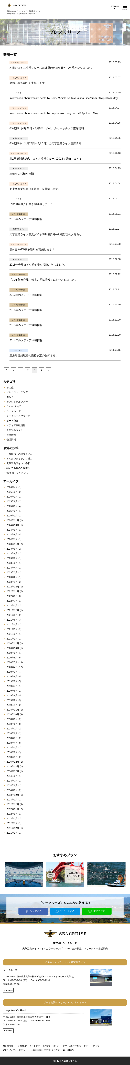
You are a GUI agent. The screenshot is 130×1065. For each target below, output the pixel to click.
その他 (10, 387)
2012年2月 (12, 818)
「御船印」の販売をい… (19, 454)
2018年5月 (12, 738)
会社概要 (22, 1046)
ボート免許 (12, 420)
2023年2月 (12, 577)
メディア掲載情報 (15, 425)
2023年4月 (12, 567)
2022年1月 (12, 605)
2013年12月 (12, 795)
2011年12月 (12, 828)
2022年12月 (12, 586)
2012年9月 (12, 814)
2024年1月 (12, 539)
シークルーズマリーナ (18, 416)
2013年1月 (12, 799)
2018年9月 (12, 719)
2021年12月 (12, 610)
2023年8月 (12, 553)
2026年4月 (12, 487)
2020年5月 (12, 662)
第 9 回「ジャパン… (17, 473)
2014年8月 (12, 776)
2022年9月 (12, 596)
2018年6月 (12, 733)
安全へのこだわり (71, 1046)
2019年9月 (12, 676)
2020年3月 (12, 672)
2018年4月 (12, 743)
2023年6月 (12, 558)
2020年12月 (12, 643)
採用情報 (9, 1046)
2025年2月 (12, 511)
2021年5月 (12, 624)
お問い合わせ (51, 1046)
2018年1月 (12, 757)
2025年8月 (12, 501)
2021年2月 (12, 634)
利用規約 (69, 1050)
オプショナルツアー (17, 401)
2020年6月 (12, 657)
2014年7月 (12, 780)
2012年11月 (12, 809)
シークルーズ (13, 411)
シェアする (36, 911)
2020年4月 (12, 667)
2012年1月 (12, 823)
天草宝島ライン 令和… (19, 463)
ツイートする (67, 911)
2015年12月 (12, 766)
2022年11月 (12, 591)
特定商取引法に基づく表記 (46, 1050)
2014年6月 (12, 785)
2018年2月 (12, 752)
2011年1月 (12, 833)
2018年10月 (12, 714)
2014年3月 (12, 790)
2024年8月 (12, 534)
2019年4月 (12, 695)
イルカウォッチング (17, 392)
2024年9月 (12, 530)
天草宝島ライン (14, 430)
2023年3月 (12, 572)
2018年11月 (12, 709)
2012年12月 (12, 804)
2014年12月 (12, 771)
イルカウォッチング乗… (19, 458)
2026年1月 (12, 496)
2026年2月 (12, 492)
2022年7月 (12, 601)
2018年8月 (12, 724)
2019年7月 (12, 686)
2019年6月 (12, 691)
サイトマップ (92, 1046)
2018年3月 (12, 747)
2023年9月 (12, 549)
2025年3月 (12, 506)
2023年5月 (12, 563)
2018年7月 (12, 728)
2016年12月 (12, 762)
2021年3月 (12, 629)
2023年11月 (12, 544)
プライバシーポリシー (16, 1050)
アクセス (35, 1046)
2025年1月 (12, 515)
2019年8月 (12, 681)
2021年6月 (12, 620)
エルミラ (11, 397)
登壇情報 (11, 439)
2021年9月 (12, 615)
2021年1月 (12, 638)
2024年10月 (12, 525)
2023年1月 (12, 582)
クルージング (13, 406)
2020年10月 (12, 648)
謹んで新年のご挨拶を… (19, 468)
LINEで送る (99, 911)
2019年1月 (12, 705)
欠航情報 (11, 435)
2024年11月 (12, 520)
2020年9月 (12, 653)
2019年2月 (12, 700)
